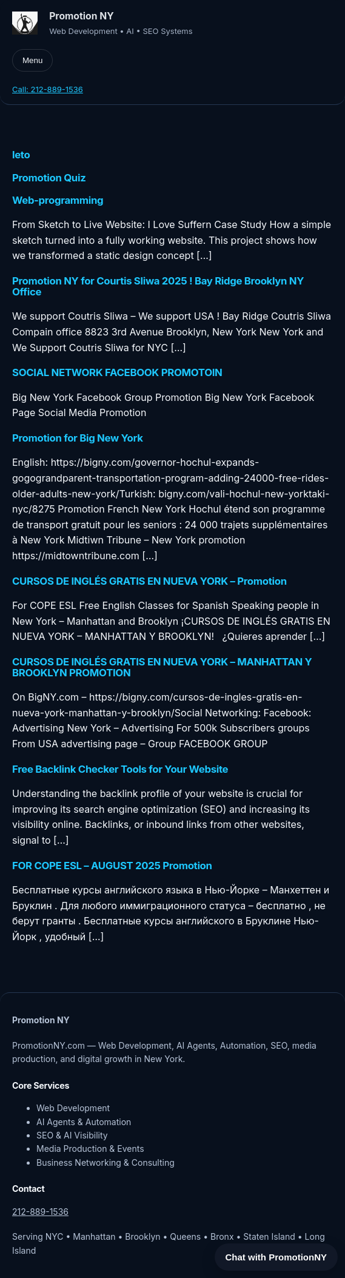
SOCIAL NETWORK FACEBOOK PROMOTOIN (117, 372)
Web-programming (57, 200)
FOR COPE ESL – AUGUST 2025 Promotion (112, 865)
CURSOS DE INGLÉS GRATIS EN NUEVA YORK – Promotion (149, 581)
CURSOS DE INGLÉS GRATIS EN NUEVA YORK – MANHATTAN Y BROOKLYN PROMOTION (162, 667)
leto (21, 154)
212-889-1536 (40, 1211)
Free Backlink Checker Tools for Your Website (120, 769)
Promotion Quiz (48, 177)
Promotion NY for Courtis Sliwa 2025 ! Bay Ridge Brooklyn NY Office (158, 286)
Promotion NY (81, 16)
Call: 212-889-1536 (47, 89)
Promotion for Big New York (77, 437)
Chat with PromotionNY (276, 1257)
